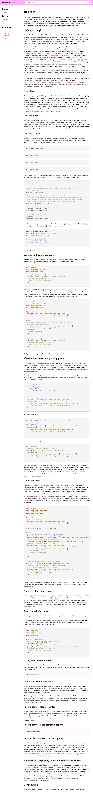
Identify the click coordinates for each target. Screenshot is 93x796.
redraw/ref (5, 35)
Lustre (44, 62)
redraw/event (6, 33)
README (5, 12)
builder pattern (53, 494)
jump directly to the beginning (61, 55)
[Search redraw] (58, 2)
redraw (6, 2)
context (26, 500)
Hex (3, 24)
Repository (5, 22)
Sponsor (5, 19)
